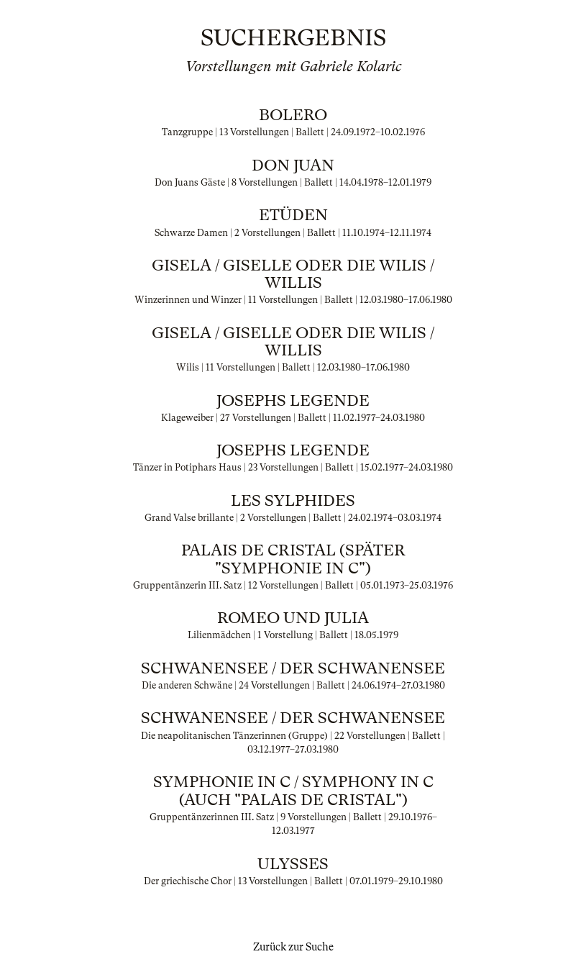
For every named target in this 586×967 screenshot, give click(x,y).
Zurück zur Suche (293, 947)
